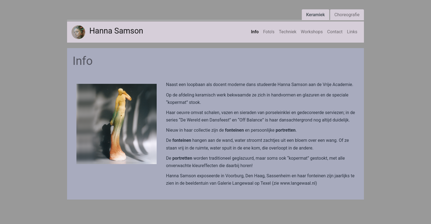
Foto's (268, 31)
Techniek (288, 31)
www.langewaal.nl (297, 183)
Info (255, 31)
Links (352, 31)
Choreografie (347, 14)
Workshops (312, 31)
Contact (334, 31)
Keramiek (315, 14)
